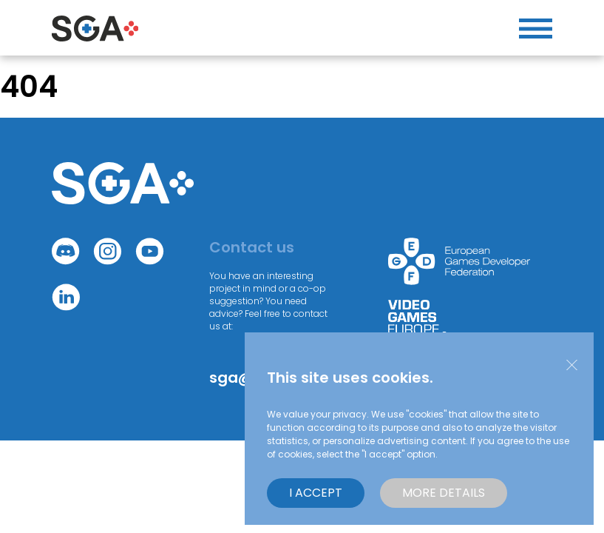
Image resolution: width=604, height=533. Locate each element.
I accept (315, 492)
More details (443, 492)
